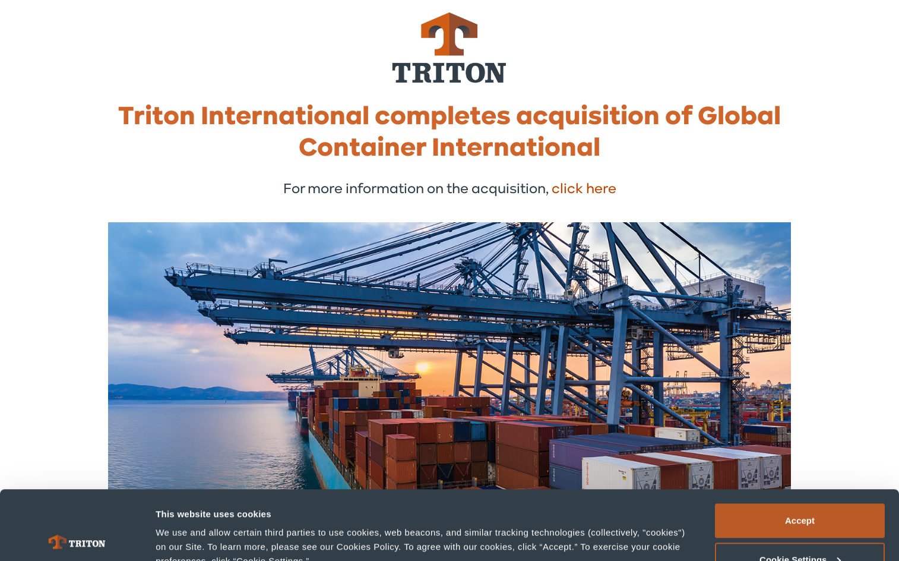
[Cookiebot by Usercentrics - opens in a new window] (77, 538)
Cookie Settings (800, 491)
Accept (800, 451)
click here (584, 189)
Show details (183, 524)
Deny (800, 529)
